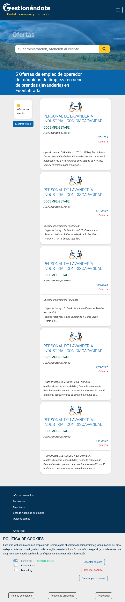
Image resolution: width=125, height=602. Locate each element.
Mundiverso (19, 507)
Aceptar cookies (93, 561)
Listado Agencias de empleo (28, 512)
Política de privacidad (62, 595)
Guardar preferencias (93, 578)
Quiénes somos (21, 518)
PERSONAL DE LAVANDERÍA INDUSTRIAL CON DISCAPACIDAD (73, 118)
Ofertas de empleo (23, 495)
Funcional (26, 560)
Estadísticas (28, 565)
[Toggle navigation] (118, 10)
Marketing (26, 570)
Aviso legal (19, 530)
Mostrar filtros (23, 123)
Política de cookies (21, 595)
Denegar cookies (93, 569)
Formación (19, 501)
